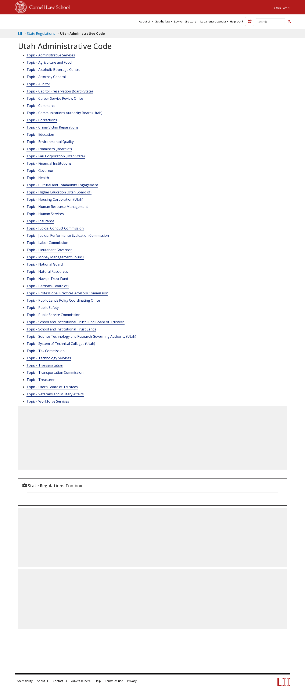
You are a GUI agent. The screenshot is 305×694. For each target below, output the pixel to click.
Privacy (132, 681)
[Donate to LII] (249, 21)
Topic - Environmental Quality (50, 141)
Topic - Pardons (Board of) (47, 286)
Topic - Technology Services (48, 358)
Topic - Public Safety (42, 307)
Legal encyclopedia (213, 21)
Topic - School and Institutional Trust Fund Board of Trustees (75, 322)
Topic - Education (40, 134)
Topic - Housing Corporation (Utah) (54, 199)
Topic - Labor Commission (47, 242)
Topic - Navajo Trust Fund (47, 278)
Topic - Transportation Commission (54, 372)
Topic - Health (37, 177)
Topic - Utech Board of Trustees (52, 387)
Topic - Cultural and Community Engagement (62, 185)
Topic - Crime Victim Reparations (52, 127)
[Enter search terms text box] (270, 21)
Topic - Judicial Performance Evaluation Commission (67, 235)
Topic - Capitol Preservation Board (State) (59, 91)
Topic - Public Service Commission (53, 314)
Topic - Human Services (45, 213)
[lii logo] (62, 21)
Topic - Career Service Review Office (54, 98)
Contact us (60, 681)
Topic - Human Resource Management (57, 206)
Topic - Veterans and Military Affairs (55, 394)
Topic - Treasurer (40, 379)
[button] (289, 21)
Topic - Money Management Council (55, 257)
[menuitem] (145, 21)
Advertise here (81, 681)
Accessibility (25, 681)
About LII (145, 21)
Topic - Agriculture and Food (49, 62)
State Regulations (41, 33)
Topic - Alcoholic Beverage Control (53, 69)
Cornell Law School (48, 6)
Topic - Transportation (44, 365)
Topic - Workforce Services (47, 401)
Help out (235, 21)
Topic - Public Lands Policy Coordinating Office (63, 300)
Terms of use (114, 681)
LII (20, 33)
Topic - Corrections (41, 120)
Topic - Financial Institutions (48, 163)
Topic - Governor (40, 170)
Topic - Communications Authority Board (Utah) (64, 113)
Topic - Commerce (40, 105)
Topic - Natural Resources (47, 271)
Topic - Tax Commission (45, 350)
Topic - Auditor (38, 84)
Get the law (162, 21)
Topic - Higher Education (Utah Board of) (59, 192)
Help (98, 681)
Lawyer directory (185, 21)
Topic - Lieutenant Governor (49, 250)
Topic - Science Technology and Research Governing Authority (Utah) (81, 336)
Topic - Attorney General (46, 76)
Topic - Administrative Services (50, 55)
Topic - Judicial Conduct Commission (55, 228)
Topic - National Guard (44, 264)
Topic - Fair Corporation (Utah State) (55, 156)
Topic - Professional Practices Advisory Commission (67, 293)
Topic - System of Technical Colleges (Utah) (60, 343)
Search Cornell (281, 8)
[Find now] (289, 21)
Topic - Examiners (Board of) (49, 149)
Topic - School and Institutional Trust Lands (61, 329)
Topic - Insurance (40, 221)
